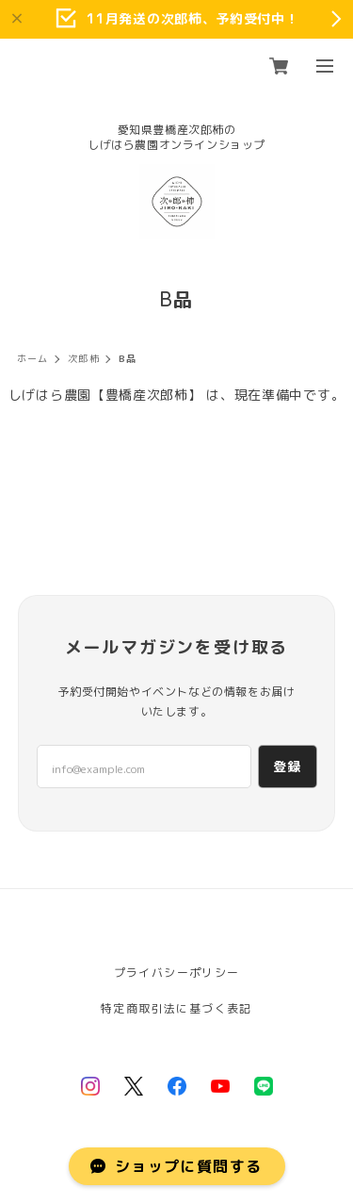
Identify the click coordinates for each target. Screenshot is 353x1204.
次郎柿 (84, 359)
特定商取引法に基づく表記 (176, 1008)
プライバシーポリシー (177, 973)
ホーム (33, 359)
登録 (287, 766)
